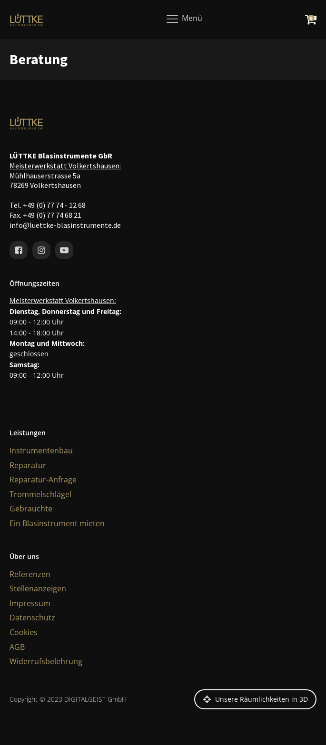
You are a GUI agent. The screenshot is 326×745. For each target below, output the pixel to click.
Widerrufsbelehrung (46, 661)
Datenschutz (32, 617)
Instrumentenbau (41, 450)
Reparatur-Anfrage (43, 479)
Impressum (30, 603)
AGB (17, 647)
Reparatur (28, 465)
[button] (255, 699)
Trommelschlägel (40, 494)
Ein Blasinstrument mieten (57, 523)
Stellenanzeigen (38, 588)
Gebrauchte (31, 508)
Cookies (24, 632)
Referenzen (30, 574)
